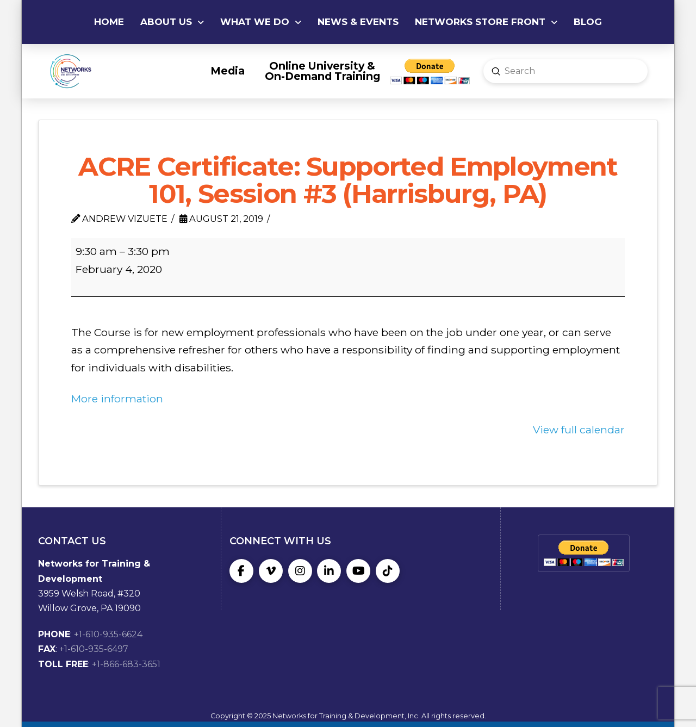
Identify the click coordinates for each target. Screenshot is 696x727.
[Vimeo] (271, 571)
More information (117, 398)
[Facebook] (241, 571)
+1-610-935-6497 (93, 649)
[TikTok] (388, 571)
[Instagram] (300, 571)
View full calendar (579, 429)
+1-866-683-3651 (126, 664)
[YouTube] (358, 571)
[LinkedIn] (329, 571)
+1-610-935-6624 (108, 634)
